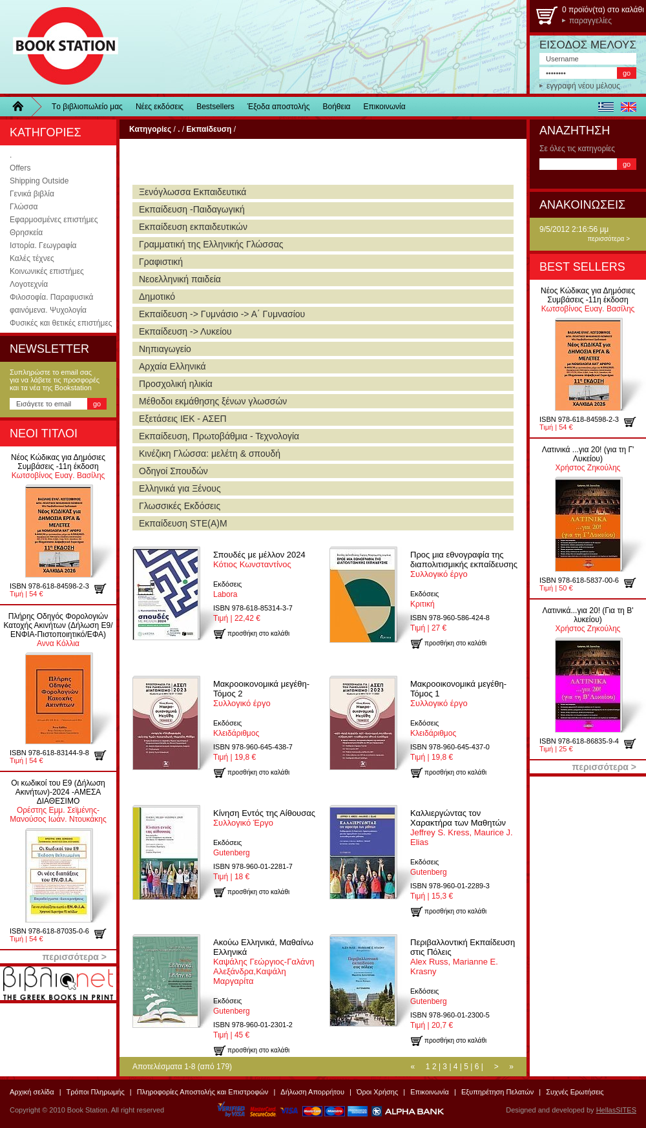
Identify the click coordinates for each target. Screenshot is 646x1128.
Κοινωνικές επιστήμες (47, 271)
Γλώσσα (24, 206)
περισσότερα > (608, 238)
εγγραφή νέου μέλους (583, 85)
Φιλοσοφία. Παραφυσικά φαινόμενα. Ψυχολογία (51, 304)
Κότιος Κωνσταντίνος (259, 559)
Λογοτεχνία (29, 284)
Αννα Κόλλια (57, 630)
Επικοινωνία (385, 106)
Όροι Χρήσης (377, 1092)
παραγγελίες (590, 20)
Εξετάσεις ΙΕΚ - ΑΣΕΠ (183, 418)
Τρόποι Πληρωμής (96, 1092)
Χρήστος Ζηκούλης (588, 458)
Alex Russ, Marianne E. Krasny (462, 956)
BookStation (60, 47)
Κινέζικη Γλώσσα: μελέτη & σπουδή (209, 453)
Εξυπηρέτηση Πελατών (497, 1092)
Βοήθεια (337, 106)
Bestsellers (215, 106)
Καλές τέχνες (32, 258)
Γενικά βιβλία (32, 193)
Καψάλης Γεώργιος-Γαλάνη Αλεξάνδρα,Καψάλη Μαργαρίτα (263, 961)
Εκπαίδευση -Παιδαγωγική (192, 209)
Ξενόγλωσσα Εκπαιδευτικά (192, 192)
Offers (20, 167)
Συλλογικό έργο (463, 564)
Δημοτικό (157, 296)
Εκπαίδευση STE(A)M (183, 523)
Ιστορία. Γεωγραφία (43, 245)
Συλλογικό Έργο (264, 818)
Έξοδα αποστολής (278, 106)
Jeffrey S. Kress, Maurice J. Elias (461, 827)
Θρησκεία (26, 232)
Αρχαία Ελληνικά (172, 366)
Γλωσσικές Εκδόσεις (179, 506)
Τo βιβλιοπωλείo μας (87, 106)
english (628, 106)
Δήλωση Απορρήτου (312, 1092)
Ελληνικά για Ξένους (180, 488)
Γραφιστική (161, 261)
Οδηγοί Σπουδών (173, 471)
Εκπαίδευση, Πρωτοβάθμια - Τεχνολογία (219, 436)
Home (22, 106)
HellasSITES (616, 1110)
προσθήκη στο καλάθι (105, 588)
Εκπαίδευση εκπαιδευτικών (193, 227)
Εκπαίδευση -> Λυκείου (185, 331)
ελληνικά (605, 106)
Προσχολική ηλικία (176, 384)
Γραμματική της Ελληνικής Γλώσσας (211, 244)
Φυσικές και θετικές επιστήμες (61, 323)
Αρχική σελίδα (32, 1092)
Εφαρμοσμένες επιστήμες (54, 219)
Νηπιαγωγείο (165, 349)
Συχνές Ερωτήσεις (574, 1092)
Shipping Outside (39, 180)
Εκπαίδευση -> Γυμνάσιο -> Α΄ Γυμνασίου (222, 314)
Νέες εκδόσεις (159, 106)
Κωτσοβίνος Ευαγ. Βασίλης (58, 466)
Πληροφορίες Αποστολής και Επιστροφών (203, 1092)
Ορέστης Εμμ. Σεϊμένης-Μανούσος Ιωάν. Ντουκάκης (58, 801)
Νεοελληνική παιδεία (180, 279)
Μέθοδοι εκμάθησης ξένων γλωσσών (213, 401)
